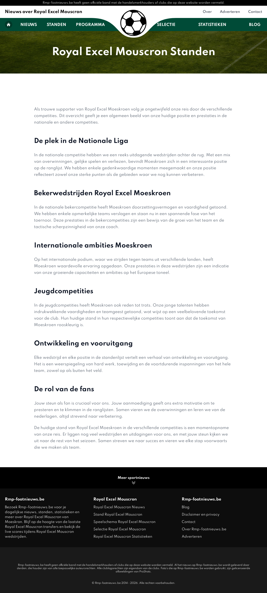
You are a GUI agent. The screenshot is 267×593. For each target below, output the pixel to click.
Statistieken (212, 25)
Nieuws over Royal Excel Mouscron (43, 12)
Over (207, 12)
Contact (255, 12)
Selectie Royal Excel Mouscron (119, 529)
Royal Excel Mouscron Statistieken (122, 536)
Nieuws (28, 25)
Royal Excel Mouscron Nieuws (119, 507)
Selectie (166, 25)
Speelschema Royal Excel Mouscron (124, 522)
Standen (56, 25)
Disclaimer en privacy (200, 514)
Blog (254, 25)
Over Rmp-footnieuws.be (204, 529)
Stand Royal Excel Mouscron (117, 514)
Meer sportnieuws (134, 480)
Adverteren (230, 12)
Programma (90, 25)
